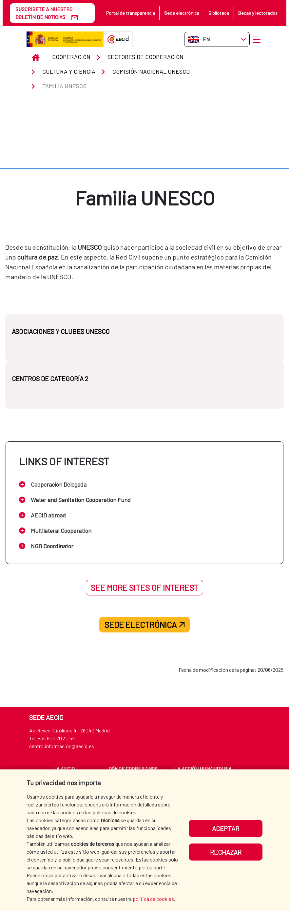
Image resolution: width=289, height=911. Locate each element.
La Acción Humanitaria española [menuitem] (203, 759)
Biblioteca (218, 13)
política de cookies (153, 899)
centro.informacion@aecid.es (61, 732)
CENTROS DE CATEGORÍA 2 (50, 365)
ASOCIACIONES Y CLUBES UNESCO (61, 318)
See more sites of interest (144, 574)
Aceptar (225, 828)
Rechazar (225, 852)
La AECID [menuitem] (64, 755)
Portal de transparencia (130, 13)
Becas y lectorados (258, 13)
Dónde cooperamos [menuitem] (133, 755)
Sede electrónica (181, 13)
